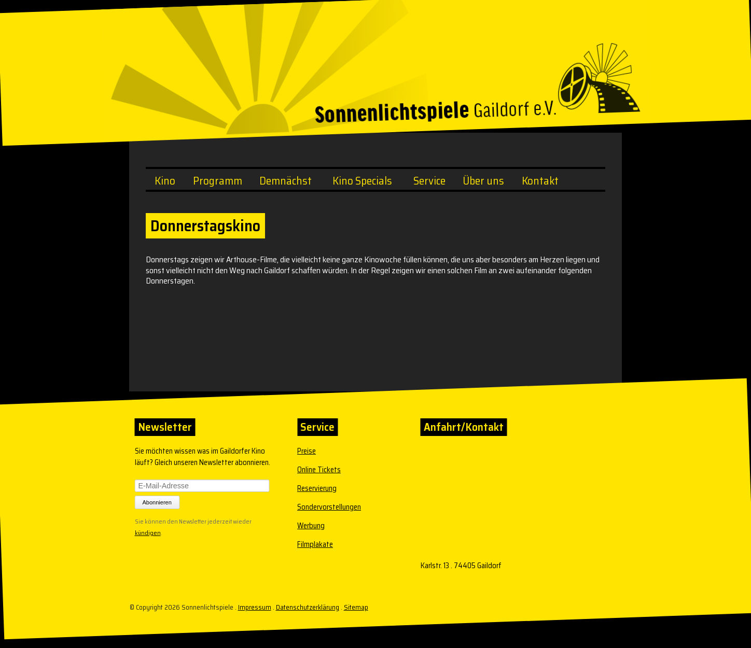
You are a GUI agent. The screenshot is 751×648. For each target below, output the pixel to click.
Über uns (483, 180)
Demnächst (285, 180)
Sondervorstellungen (329, 507)
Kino (165, 180)
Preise (306, 451)
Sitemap (356, 607)
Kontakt (540, 180)
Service (429, 180)
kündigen (148, 532)
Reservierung (317, 488)
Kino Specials (362, 180)
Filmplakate (315, 544)
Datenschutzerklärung (307, 607)
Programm (217, 180)
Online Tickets (319, 469)
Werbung (311, 525)
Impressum (254, 607)
